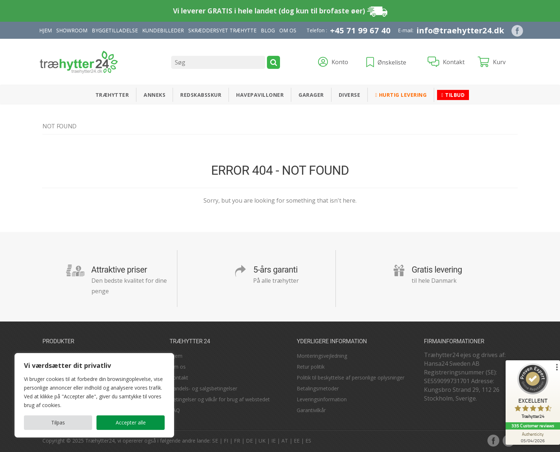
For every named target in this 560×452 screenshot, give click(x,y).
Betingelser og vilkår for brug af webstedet (220, 399)
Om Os (287, 30)
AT (284, 440)
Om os (178, 366)
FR (237, 440)
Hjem (45, 30)
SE (215, 440)
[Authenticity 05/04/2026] (533, 437)
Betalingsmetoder (318, 388)
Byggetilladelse (115, 30)
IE (273, 440)
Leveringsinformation (322, 399)
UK (262, 440)
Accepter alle (131, 422)
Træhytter (112, 94)
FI (226, 440)
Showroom (71, 30)
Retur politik (311, 366)
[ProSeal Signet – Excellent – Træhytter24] (533, 392)
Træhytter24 (100, 440)
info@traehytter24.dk (460, 30)
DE (249, 440)
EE (297, 440)
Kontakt (179, 377)
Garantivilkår (311, 410)
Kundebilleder (163, 30)
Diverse (350, 94)
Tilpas (58, 422)
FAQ (175, 410)
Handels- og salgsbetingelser (203, 388)
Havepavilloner (260, 94)
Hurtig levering (401, 94)
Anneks (154, 94)
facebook (493, 440)
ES (308, 440)
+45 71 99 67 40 (360, 30)
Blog (268, 30)
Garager (311, 94)
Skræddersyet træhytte (222, 30)
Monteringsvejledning (322, 355)
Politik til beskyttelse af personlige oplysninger (350, 377)
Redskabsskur (200, 94)
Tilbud (453, 94)
